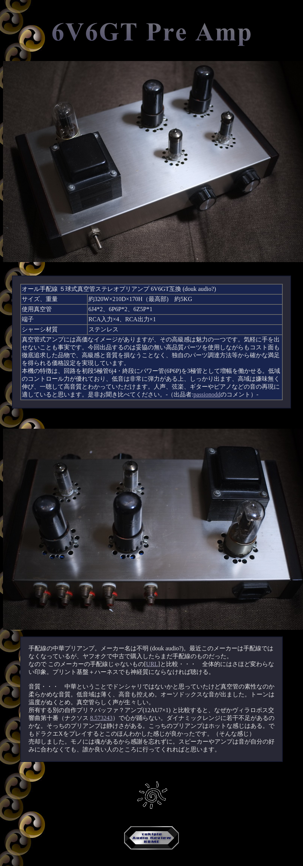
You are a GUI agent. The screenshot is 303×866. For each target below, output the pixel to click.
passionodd (207, 394)
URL (152, 664)
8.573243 (101, 718)
